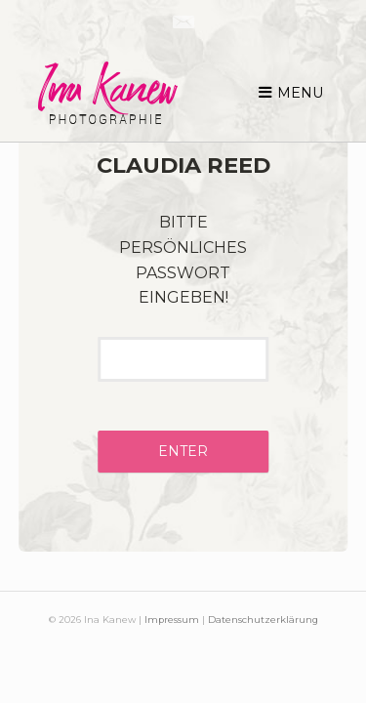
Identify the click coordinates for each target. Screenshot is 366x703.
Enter (183, 451)
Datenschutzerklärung (263, 619)
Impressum (171, 619)
